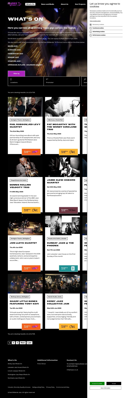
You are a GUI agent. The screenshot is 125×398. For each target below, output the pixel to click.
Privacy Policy (50, 387)
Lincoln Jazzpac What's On (16, 371)
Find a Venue (41, 363)
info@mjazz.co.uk (72, 370)
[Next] (22, 342)
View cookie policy (95, 21)
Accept (114, 383)
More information (105, 388)
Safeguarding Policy (38, 387)
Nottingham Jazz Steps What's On (19, 374)
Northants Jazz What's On (16, 378)
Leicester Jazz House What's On (18, 367)
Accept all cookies (97, 383)
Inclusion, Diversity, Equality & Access (19, 387)
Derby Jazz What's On (15, 363)
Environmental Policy (62, 387)
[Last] (29, 342)
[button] (26, 81)
